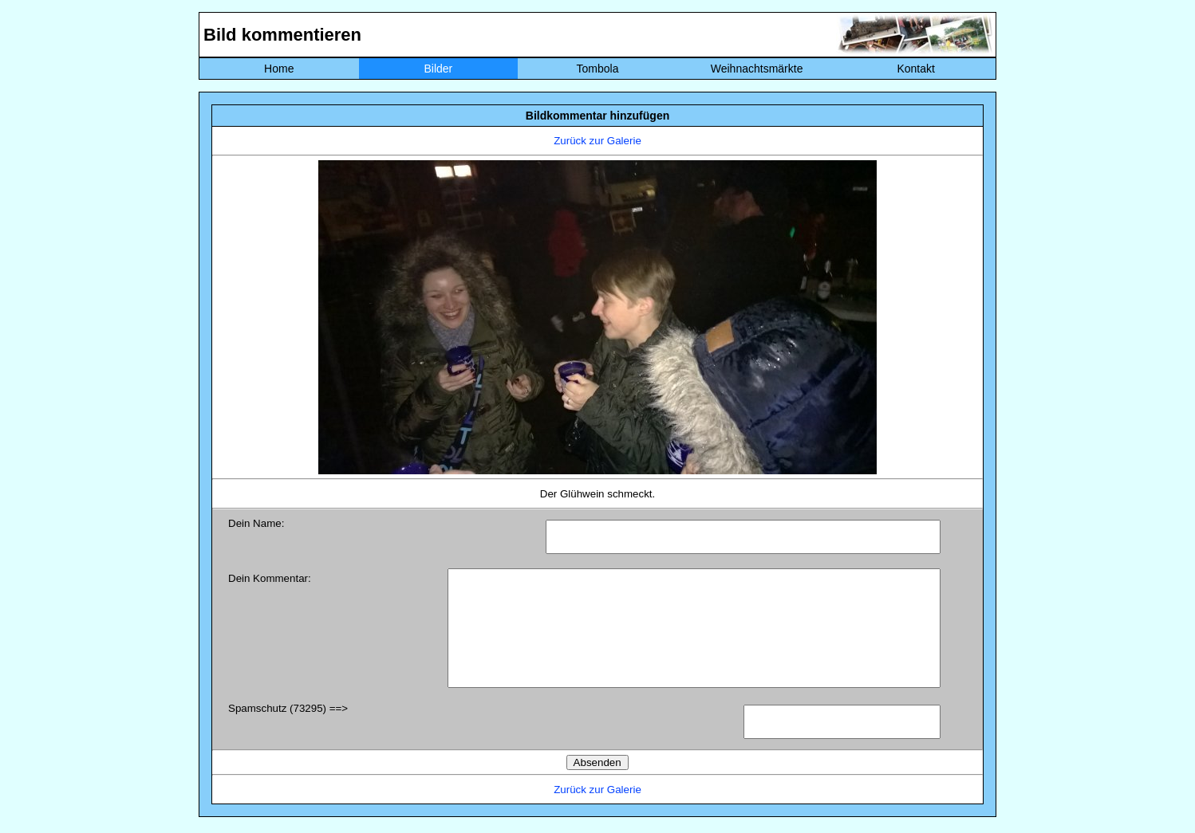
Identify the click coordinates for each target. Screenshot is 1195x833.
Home (279, 68)
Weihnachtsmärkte (757, 68)
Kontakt (915, 68)
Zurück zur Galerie (597, 141)
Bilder (438, 68)
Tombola (598, 68)
